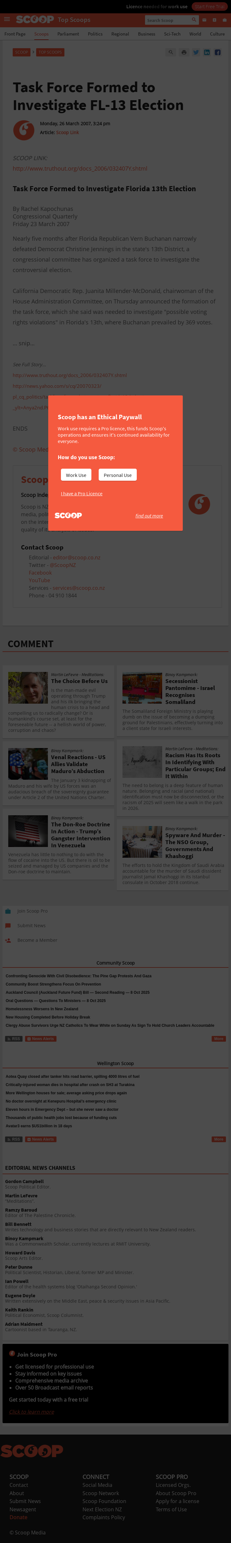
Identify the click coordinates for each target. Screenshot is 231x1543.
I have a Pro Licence (81, 493)
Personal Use (118, 475)
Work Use (76, 475)
